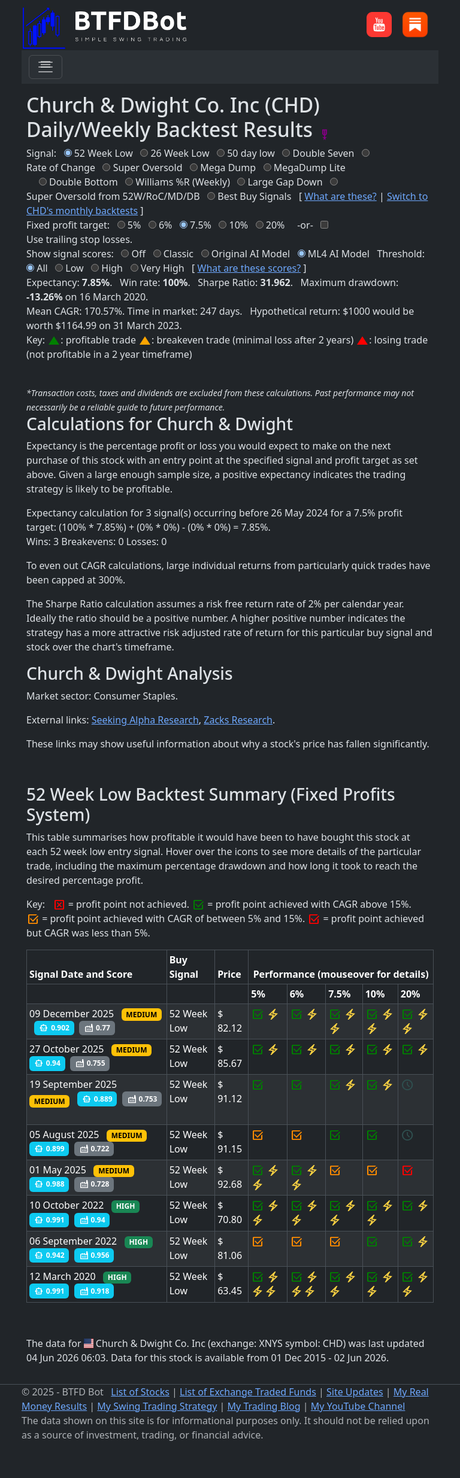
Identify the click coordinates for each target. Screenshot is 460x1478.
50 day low (251, 153)
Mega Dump (228, 167)
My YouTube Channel (358, 1406)
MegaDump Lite (310, 167)
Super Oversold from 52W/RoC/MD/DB (113, 196)
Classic (178, 253)
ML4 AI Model (339, 253)
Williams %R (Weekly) (182, 181)
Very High (162, 268)
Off (139, 253)
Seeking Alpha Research (145, 719)
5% (134, 225)
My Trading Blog (264, 1406)
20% (275, 225)
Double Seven (324, 153)
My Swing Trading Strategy (157, 1406)
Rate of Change (60, 167)
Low (74, 268)
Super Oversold (148, 167)
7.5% (200, 225)
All (42, 268)
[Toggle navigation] (45, 67)
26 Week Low (179, 153)
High (112, 268)
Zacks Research (238, 719)
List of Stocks (140, 1391)
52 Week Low (103, 153)
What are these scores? (249, 268)
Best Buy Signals (254, 196)
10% (239, 225)
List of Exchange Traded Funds (248, 1391)
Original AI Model (250, 253)
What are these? (340, 196)
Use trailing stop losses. (79, 239)
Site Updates (354, 1391)
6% (165, 225)
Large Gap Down (285, 181)
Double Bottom (83, 181)
